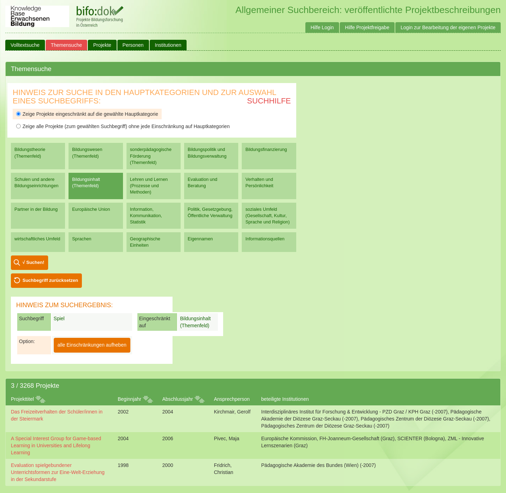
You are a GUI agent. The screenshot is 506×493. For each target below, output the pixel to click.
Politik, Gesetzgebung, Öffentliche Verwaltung (210, 212)
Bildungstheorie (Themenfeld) (29, 152)
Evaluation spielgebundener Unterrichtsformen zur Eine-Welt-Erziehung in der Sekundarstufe (58, 472)
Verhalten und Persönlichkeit (259, 182)
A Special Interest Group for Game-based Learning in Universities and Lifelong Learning (56, 445)
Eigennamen (200, 238)
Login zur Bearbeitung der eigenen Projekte (448, 27)
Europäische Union (91, 209)
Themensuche (66, 45)
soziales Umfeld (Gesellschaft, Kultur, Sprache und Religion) (267, 216)
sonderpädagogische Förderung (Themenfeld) (150, 156)
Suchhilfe (269, 100)
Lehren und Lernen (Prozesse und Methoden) (149, 186)
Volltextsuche (25, 45)
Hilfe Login (322, 27)
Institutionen (168, 45)
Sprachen (81, 238)
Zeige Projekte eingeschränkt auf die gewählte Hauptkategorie (87, 114)
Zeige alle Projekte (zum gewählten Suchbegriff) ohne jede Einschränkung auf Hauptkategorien (123, 126)
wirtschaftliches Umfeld (37, 238)
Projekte (102, 45)
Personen (133, 45)
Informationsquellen (264, 238)
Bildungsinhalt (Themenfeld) (86, 182)
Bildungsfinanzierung (266, 149)
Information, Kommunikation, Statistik (146, 216)
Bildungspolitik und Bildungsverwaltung (207, 152)
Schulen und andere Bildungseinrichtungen (36, 182)
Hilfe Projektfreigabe (367, 27)
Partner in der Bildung (36, 209)
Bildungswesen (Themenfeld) (87, 152)
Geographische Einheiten (145, 242)
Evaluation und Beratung (202, 182)
